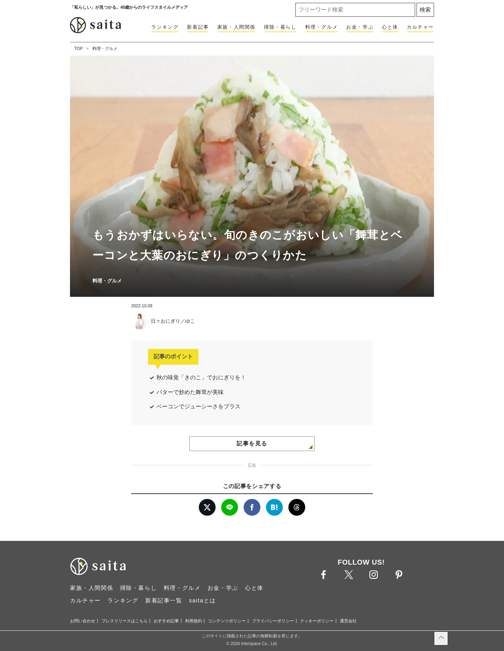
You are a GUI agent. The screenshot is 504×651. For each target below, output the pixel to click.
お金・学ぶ (359, 27)
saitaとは (202, 600)
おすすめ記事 (166, 620)
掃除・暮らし (280, 27)
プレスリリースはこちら (125, 620)
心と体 (390, 27)
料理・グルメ (321, 27)
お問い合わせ (82, 620)
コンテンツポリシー (227, 620)
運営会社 (348, 620)
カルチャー (420, 27)
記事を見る (252, 443)
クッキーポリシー (317, 620)
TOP (78, 48)
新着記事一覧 (163, 600)
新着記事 (198, 27)
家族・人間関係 (236, 27)
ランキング (164, 27)
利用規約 (193, 620)
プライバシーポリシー (273, 620)
